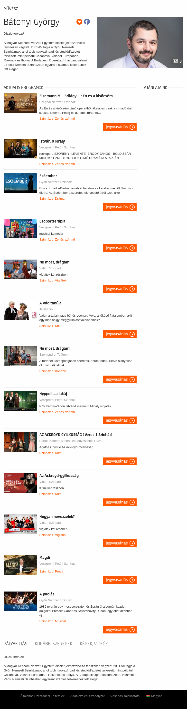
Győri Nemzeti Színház (55, 182)
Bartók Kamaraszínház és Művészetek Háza (70, 441)
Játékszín (46, 309)
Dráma (60, 198)
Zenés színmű (65, 118)
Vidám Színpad (50, 268)
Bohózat (61, 371)
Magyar (154, 696)
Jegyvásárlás (117, 127)
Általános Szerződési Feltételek (42, 696)
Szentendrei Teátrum (54, 354)
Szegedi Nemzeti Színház (57, 102)
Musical (60, 621)
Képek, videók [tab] (94, 644)
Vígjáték (60, 280)
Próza (59, 571)
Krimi (58, 326)
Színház (45, 118)
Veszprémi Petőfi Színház (57, 147)
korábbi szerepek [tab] (53, 644)
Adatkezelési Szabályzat (87, 696)
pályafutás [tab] (15, 644)
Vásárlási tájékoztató (125, 696)
